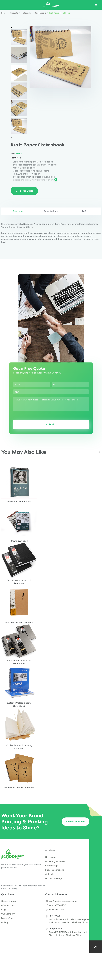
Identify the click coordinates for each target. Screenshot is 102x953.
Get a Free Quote (24, 190)
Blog (3, 909)
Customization (8, 901)
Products (13, 13)
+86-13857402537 (58, 905)
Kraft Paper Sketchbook (58, 13)
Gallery (4, 922)
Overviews (18, 211)
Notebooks (25, 13)
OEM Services (8, 905)
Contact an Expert (75, 821)
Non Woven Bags (53, 878)
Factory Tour (7, 918)
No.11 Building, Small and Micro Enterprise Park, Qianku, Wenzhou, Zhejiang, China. (69, 921)
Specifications (51, 211)
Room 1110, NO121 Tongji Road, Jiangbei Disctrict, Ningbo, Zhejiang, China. (68, 934)
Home (4, 13)
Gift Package (51, 865)
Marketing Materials (55, 861)
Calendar (50, 874)
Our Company (8, 913)
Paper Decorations (54, 869)
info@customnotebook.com (62, 901)
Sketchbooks (39, 13)
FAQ (84, 211)
